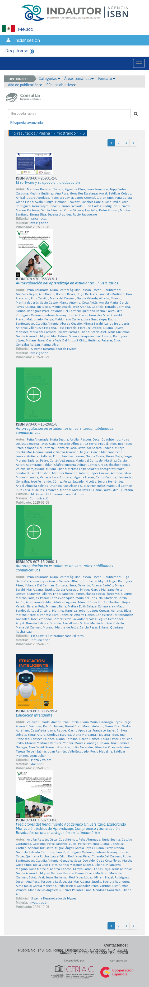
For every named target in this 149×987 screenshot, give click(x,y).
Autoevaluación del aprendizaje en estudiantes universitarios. (67, 283)
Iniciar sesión (27, 40)
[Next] (133, 143)
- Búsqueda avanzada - (26, 123)
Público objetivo (61, 85)
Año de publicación (25, 85)
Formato (106, 78)
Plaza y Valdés (41, 760)
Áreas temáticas (79, 78)
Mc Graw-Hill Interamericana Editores (57, 494)
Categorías (49, 78)
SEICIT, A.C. (39, 219)
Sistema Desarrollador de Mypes (53, 349)
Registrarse (17, 50)
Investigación (39, 223)
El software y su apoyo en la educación (48, 182)
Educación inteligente (34, 715)
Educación (37, 764)
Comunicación (40, 498)
